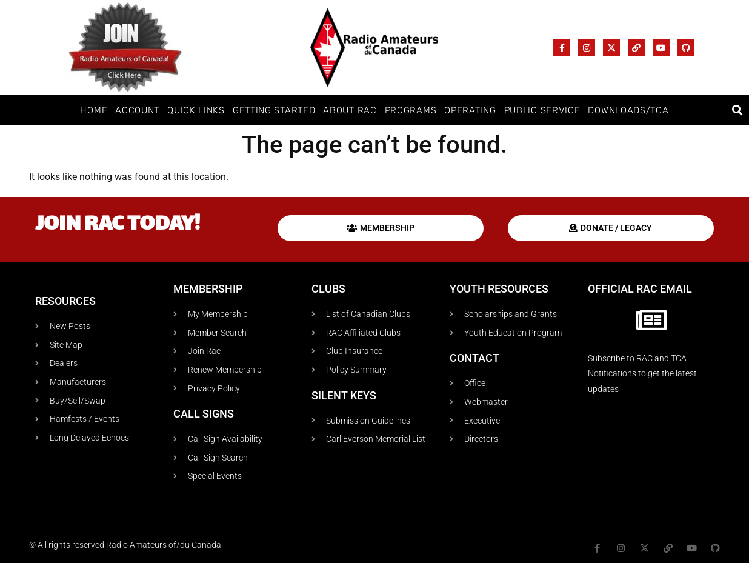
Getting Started (274, 110)
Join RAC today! (117, 225)
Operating (470, 110)
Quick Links (196, 110)
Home (93, 110)
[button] (737, 110)
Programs (411, 110)
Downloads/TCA (628, 110)
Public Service (542, 110)
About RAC (349, 110)
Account (137, 110)
